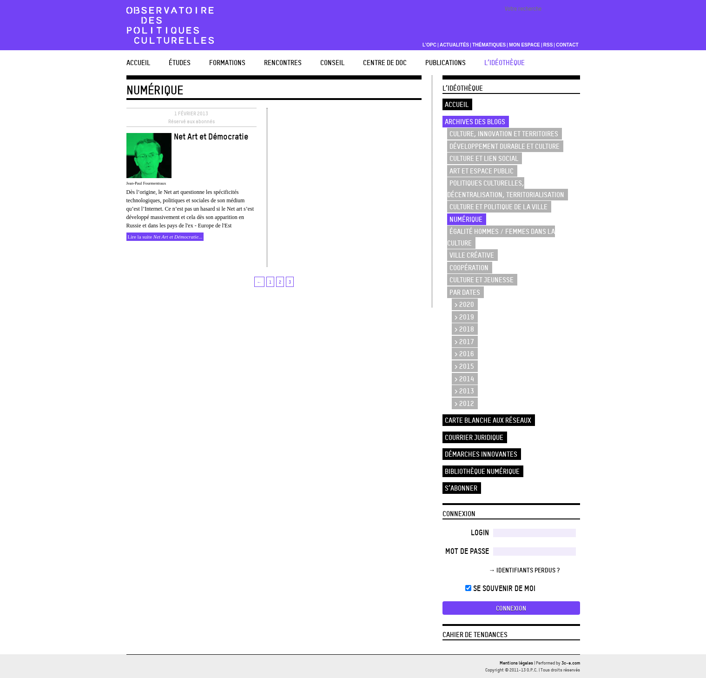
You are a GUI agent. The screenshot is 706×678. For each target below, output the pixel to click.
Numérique (465, 219)
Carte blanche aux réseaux (488, 420)
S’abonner (461, 488)
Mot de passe (467, 551)
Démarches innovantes (481, 454)
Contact (567, 45)
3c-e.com (570, 662)
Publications (445, 62)
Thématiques (489, 45)
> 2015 (464, 366)
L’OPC (429, 45)
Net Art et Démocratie (211, 136)
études (180, 62)
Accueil (138, 62)
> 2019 (464, 316)
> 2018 (464, 329)
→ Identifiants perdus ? (524, 570)
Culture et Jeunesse (481, 279)
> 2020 (464, 304)
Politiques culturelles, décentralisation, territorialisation (505, 189)
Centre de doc (385, 62)
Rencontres (283, 62)
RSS (548, 45)
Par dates (464, 292)
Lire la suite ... (165, 236)
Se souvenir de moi (500, 588)
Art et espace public (481, 170)
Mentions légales (516, 662)
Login (480, 532)
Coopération (468, 267)
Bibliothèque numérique (482, 471)
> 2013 (464, 390)
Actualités (454, 45)
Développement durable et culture (504, 146)
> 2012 (464, 403)
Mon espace (524, 45)
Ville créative (471, 255)
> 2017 (464, 341)
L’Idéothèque (504, 62)
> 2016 (464, 353)
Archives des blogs (475, 121)
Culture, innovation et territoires (503, 133)
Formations (227, 62)
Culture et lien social (483, 158)
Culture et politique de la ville (498, 206)
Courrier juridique (474, 437)
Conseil (332, 62)
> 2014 (464, 378)
